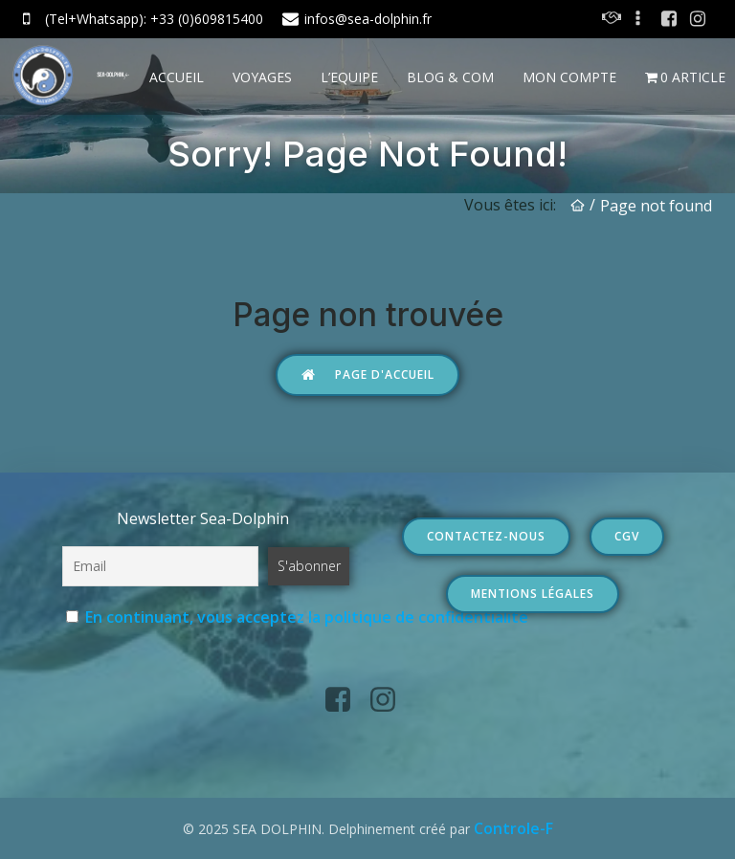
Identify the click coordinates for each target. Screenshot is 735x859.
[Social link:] (640, 19)
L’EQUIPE (349, 77)
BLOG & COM (450, 77)
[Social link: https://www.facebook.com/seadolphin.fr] (669, 19)
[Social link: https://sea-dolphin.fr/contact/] (611, 19)
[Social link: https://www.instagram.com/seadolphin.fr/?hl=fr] (697, 19)
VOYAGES (262, 77)
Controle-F (513, 828)
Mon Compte (569, 77)
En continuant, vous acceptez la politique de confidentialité (306, 617)
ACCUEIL (176, 77)
